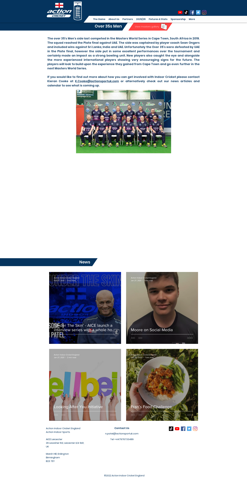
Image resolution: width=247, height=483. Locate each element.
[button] (114, 19)
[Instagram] (204, 12)
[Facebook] (192, 12)
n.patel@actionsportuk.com (121, 433)
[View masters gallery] (147, 26)
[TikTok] (186, 12)
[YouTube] (180, 12)
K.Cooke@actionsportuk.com (97, 81)
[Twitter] (198, 12)
